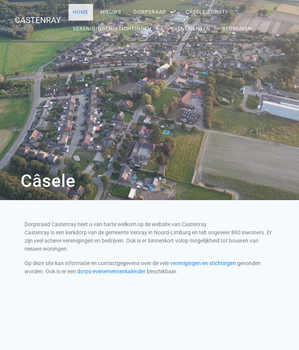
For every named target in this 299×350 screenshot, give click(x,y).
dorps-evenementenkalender (111, 271)
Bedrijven (237, 29)
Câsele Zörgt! (206, 12)
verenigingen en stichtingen (202, 263)
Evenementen (190, 29)
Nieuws (110, 12)
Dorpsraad (150, 12)
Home (81, 12)
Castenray (38, 20)
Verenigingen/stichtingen (112, 29)
